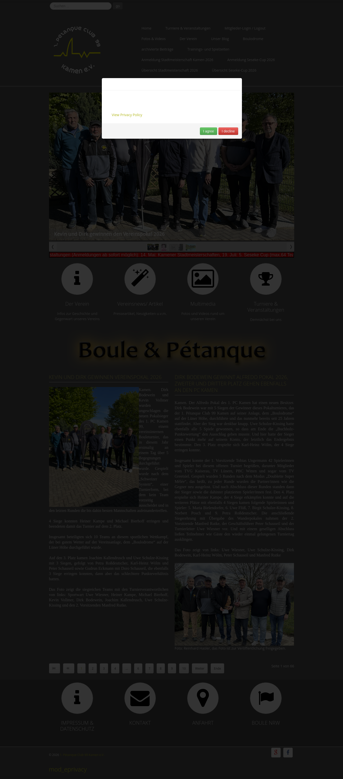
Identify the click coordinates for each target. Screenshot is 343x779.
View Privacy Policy (127, 114)
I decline (228, 131)
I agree (208, 131)
